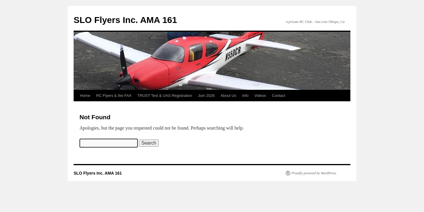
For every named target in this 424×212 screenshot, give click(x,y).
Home (85, 95)
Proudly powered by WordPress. (314, 173)
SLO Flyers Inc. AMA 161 (125, 20)
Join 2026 (206, 95)
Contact (278, 95)
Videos (260, 95)
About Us (228, 95)
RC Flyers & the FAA (114, 95)
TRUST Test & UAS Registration (165, 95)
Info (245, 95)
